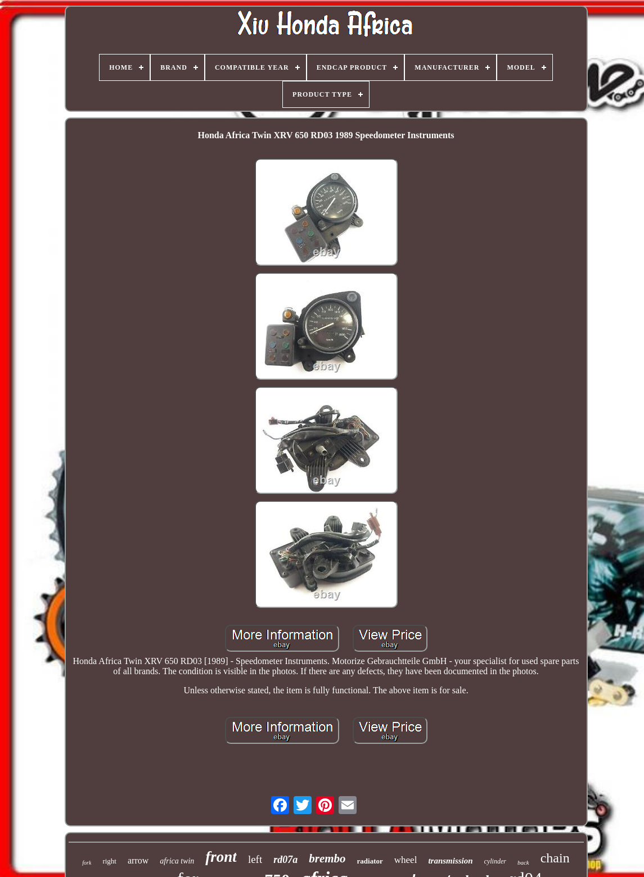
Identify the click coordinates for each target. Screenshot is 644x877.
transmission (450, 860)
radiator (370, 861)
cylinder (495, 861)
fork (86, 863)
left (255, 859)
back (523, 862)
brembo (327, 858)
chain (555, 858)
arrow (138, 860)
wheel (405, 860)
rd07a (285, 859)
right (109, 861)
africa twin (177, 861)
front (221, 856)
